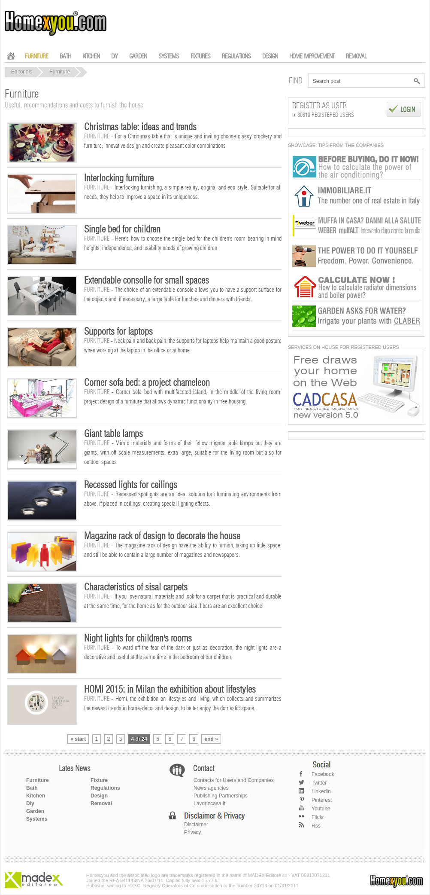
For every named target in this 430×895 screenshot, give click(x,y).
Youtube (321, 809)
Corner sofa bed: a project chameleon (147, 383)
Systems (36, 819)
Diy (30, 803)
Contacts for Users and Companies (234, 780)
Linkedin (321, 791)
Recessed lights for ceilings (130, 485)
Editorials (21, 72)
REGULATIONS (236, 56)
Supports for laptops (118, 331)
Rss (316, 826)
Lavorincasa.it (209, 803)
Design (99, 796)
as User (319, 106)
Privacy (192, 832)
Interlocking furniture (119, 178)
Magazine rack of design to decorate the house (162, 536)
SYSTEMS (168, 56)
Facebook (323, 774)
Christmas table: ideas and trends (140, 127)
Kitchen (35, 796)
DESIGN (270, 56)
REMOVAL (356, 56)
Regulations (105, 788)
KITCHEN (91, 56)
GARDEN (138, 56)
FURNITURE (36, 56)
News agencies (211, 788)
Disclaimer (196, 825)
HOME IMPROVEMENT (311, 56)
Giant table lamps (113, 434)
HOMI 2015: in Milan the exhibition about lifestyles (170, 689)
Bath (32, 788)
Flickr (318, 817)
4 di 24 (139, 739)
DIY (114, 56)
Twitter (319, 783)
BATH (65, 56)
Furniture (59, 72)
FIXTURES (200, 56)
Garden (35, 811)
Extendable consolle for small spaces (146, 280)
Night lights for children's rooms (138, 638)
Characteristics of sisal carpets (136, 587)
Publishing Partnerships (221, 796)
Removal (101, 803)
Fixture (99, 780)
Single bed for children (122, 229)
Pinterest (322, 800)
